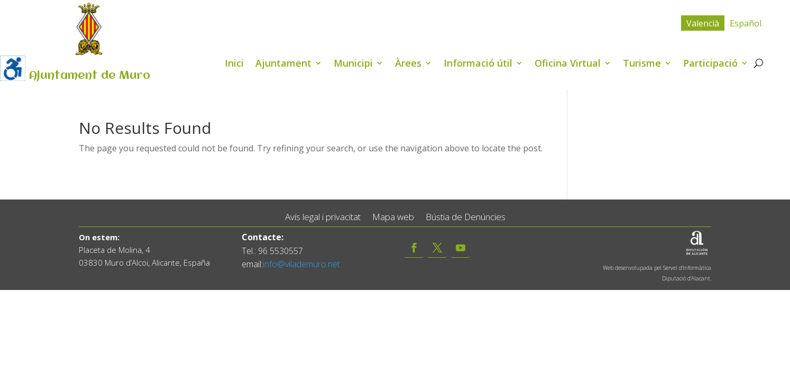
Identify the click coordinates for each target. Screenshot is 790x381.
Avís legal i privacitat (323, 217)
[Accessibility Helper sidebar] (12, 68)
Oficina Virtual (568, 64)
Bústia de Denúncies (466, 217)
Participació (710, 64)
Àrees (408, 64)
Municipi (353, 64)
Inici (234, 64)
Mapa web (393, 217)
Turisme (642, 64)
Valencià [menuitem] (702, 23)
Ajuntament (283, 64)
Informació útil (478, 64)
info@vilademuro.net (301, 264)
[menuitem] (702, 23)
